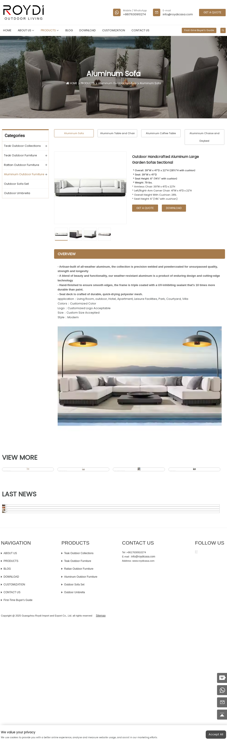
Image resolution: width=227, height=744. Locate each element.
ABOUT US (26, 30)
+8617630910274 (134, 14)
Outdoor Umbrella (17, 193)
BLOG (69, 30)
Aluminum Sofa (148, 83)
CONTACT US (140, 30)
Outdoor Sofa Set (16, 184)
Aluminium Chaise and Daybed (204, 137)
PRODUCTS (50, 30)
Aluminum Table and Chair (117, 133)
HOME (7, 30)
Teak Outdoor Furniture (20, 155)
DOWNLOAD (87, 30)
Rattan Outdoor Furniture (21, 165)
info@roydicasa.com (178, 14)
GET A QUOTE (212, 12)
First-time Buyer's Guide (199, 30)
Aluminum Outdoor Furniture (117, 83)
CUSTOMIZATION (113, 30)
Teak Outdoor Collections (22, 146)
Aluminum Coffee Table (161, 133)
